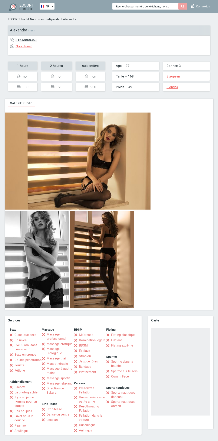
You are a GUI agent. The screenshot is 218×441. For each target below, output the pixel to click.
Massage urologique (54, 351)
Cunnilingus (87, 425)
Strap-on (85, 356)
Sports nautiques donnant (123, 395)
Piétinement (87, 372)
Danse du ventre (58, 414)
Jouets (19, 365)
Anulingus (21, 431)
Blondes (172, 87)
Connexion (200, 5)
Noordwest (37, 19)
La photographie (25, 392)
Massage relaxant (59, 383)
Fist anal (117, 340)
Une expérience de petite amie (92, 399)
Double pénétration (28, 360)
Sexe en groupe (25, 354)
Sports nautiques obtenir (123, 404)
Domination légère (92, 340)
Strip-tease (54, 409)
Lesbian (52, 420)
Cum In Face (120, 376)
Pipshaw (20, 425)
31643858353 (26, 40)
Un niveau (21, 340)
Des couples (23, 411)
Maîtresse (86, 335)
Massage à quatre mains (59, 371)
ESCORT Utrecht (18, 19)
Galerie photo (21, 103)
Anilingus (85, 430)
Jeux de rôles (88, 361)
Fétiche (19, 370)
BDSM (83, 345)
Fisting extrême (122, 345)
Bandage (85, 367)
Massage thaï (56, 358)
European (173, 76)
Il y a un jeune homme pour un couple (25, 401)
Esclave (84, 351)
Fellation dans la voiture (90, 418)
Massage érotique (59, 344)
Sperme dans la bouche (122, 364)
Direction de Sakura (55, 390)
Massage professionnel (56, 337)
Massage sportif (58, 378)
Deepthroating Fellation (89, 408)
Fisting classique (123, 335)
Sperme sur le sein (124, 371)
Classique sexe (25, 335)
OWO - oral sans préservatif (25, 347)
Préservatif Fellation (86, 390)
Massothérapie (57, 364)
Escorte (20, 387)
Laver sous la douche (23, 418)
